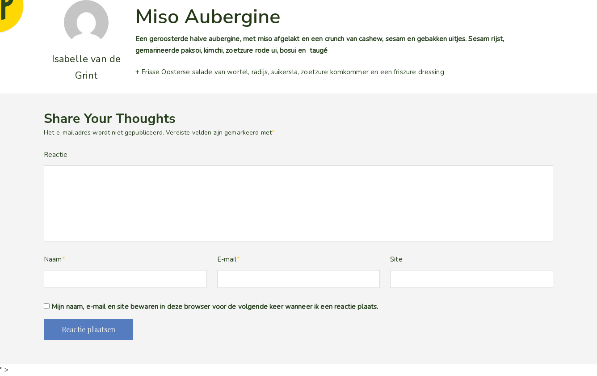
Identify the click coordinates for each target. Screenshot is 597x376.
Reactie (55, 154)
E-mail (228, 259)
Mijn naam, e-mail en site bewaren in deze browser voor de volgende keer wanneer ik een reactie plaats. (214, 306)
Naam (54, 259)
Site (396, 259)
